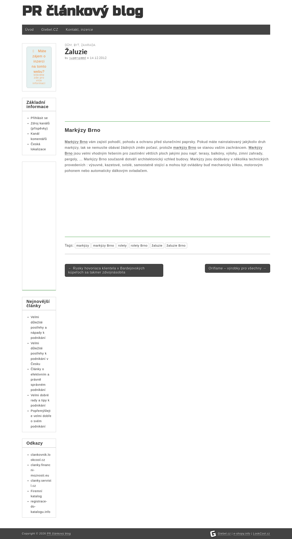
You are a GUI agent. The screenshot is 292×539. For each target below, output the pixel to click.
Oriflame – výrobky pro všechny (237, 268)
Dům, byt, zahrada (80, 45)
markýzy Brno (184, 147)
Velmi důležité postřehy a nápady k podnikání (39, 327)
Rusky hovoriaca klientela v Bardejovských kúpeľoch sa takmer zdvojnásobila (106, 270)
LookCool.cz (261, 533)
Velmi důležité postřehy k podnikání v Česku (39, 353)
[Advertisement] (167, 92)
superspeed (77, 58)
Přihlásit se (39, 118)
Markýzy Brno (76, 142)
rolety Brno (139, 245)
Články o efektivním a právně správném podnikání (40, 379)
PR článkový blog (83, 11)
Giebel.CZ (49, 29)
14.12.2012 (98, 58)
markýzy (82, 245)
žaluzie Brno (176, 245)
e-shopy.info (242, 533)
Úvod (29, 29)
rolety (122, 245)
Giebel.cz (224, 533)
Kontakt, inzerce (79, 29)
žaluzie (157, 245)
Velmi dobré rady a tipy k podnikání (40, 400)
